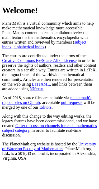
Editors (45, 107)
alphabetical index (29, 47)
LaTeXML (41, 84)
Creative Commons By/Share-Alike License (39, 60)
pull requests (71, 102)
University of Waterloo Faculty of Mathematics (49, 146)
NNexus (36, 89)
